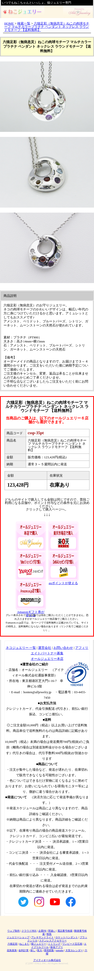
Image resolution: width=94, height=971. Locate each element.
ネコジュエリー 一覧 (21, 648)
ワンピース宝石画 (72, 943)
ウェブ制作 (13, 930)
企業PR (42, 930)
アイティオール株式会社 (47, 960)
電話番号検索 (64, 930)
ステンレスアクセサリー (53, 940)
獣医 (49, 934)
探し (32, 950)
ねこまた (24, 943)
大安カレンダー (74, 950)
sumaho (59, 950)
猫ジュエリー (38, 943)
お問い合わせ (63, 648)
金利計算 (24, 950)
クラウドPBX (29, 930)
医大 (39, 950)
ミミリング (54, 943)
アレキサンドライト (42, 937)
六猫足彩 (13, 943)
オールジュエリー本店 (47, 659)
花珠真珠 (12, 950)
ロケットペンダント (66, 937)
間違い (52, 930)
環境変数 (49, 950)
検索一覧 (23, 23)
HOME (9, 23)
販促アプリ (56, 947)
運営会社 (44, 648)
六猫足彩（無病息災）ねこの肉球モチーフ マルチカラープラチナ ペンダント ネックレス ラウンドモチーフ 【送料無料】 (46, 27)
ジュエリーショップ (18, 937)
